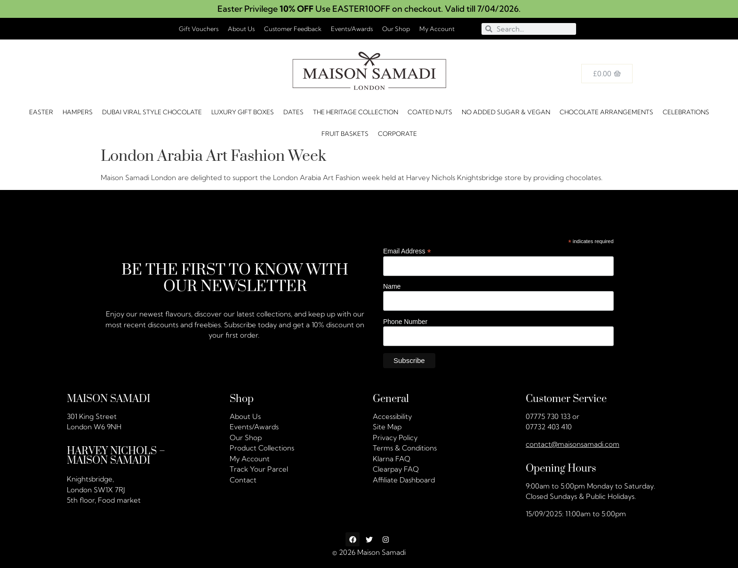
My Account (437, 28)
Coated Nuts (430, 112)
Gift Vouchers (198, 28)
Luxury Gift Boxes (242, 112)
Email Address (407, 251)
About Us (241, 28)
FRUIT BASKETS (345, 133)
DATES (293, 112)
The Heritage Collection (355, 112)
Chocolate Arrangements (606, 112)
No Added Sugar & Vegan (506, 112)
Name (392, 286)
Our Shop (396, 28)
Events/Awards (352, 28)
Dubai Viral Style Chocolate (152, 112)
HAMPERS (78, 112)
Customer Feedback (292, 28)
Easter (41, 112)
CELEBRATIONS (686, 112)
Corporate (397, 133)
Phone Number (405, 321)
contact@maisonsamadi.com (572, 444)
